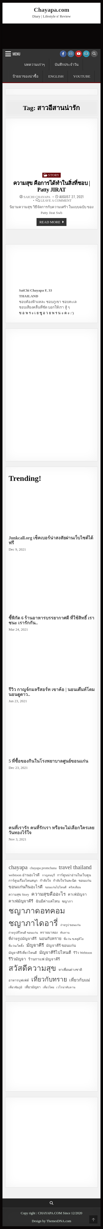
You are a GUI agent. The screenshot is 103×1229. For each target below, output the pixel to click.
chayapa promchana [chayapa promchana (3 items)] (43, 868)
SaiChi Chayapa (37, 197)
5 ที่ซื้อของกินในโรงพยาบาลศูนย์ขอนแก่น (48, 761)
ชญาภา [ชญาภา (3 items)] (67, 901)
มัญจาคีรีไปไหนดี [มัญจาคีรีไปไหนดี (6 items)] (55, 952)
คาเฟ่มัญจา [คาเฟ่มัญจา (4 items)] (77, 894)
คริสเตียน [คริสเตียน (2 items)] (75, 887)
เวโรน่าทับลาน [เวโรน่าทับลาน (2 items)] (65, 987)
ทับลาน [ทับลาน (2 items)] (64, 932)
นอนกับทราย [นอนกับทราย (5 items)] (50, 938)
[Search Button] (94, 54)
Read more (52, 223)
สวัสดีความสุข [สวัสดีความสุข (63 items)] (32, 968)
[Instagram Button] (71, 54)
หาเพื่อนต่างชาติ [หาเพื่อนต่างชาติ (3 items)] (70, 970)
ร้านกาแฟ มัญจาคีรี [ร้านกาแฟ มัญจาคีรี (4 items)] (44, 959)
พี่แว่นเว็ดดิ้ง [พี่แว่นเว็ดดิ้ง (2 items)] (16, 945)
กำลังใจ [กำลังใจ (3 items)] (45, 881)
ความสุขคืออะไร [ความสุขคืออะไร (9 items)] (48, 894)
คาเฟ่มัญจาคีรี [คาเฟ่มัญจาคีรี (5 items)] (21, 901)
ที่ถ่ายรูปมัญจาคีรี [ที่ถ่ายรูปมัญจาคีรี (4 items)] (23, 939)
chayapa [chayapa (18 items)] (18, 867)
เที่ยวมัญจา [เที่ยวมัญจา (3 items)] (33, 987)
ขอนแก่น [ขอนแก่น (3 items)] (85, 881)
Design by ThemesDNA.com (51, 1221)
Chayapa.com (51, 9)
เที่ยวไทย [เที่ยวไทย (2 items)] (48, 987)
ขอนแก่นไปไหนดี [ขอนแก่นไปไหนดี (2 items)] (55, 887)
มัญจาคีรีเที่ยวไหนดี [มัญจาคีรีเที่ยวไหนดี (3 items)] (23, 953)
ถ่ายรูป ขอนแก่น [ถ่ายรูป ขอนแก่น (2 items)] (70, 925)
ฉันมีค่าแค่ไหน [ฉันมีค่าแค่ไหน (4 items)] (48, 901)
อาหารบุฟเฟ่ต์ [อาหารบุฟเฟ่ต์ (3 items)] (19, 980)
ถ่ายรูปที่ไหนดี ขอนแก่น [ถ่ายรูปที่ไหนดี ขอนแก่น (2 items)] (23, 932)
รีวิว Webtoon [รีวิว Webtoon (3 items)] (82, 953)
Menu (16, 54)
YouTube (81, 76)
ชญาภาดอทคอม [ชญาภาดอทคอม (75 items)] (37, 910)
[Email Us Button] (86, 54)
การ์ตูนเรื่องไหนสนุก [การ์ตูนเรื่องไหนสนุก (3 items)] (23, 881)
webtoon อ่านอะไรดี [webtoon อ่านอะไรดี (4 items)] (24, 875)
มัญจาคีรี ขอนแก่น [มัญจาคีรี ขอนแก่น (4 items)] (61, 945)
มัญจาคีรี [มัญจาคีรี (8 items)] (35, 945)
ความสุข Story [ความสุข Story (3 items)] (19, 894)
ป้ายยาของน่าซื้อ (25, 76)
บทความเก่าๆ (34, 65)
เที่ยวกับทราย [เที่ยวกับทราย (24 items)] (49, 979)
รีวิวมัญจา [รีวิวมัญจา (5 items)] (17, 959)
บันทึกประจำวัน (67, 65)
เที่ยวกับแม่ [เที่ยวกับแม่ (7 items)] (79, 980)
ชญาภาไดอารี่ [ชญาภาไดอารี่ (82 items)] (33, 923)
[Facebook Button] (63, 54)
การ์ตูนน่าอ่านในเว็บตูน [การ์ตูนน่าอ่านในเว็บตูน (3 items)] (74, 875)
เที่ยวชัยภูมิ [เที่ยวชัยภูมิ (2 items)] (15, 987)
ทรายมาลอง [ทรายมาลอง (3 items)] (49, 932)
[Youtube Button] (78, 54)
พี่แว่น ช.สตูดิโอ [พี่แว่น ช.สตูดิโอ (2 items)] (73, 938)
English (56, 76)
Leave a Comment (56, 200)
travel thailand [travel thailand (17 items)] (75, 867)
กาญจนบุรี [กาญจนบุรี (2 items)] (48, 875)
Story (53, 175)
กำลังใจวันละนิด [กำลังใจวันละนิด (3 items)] (64, 881)
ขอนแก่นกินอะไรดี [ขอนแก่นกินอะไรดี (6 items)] (26, 886)
